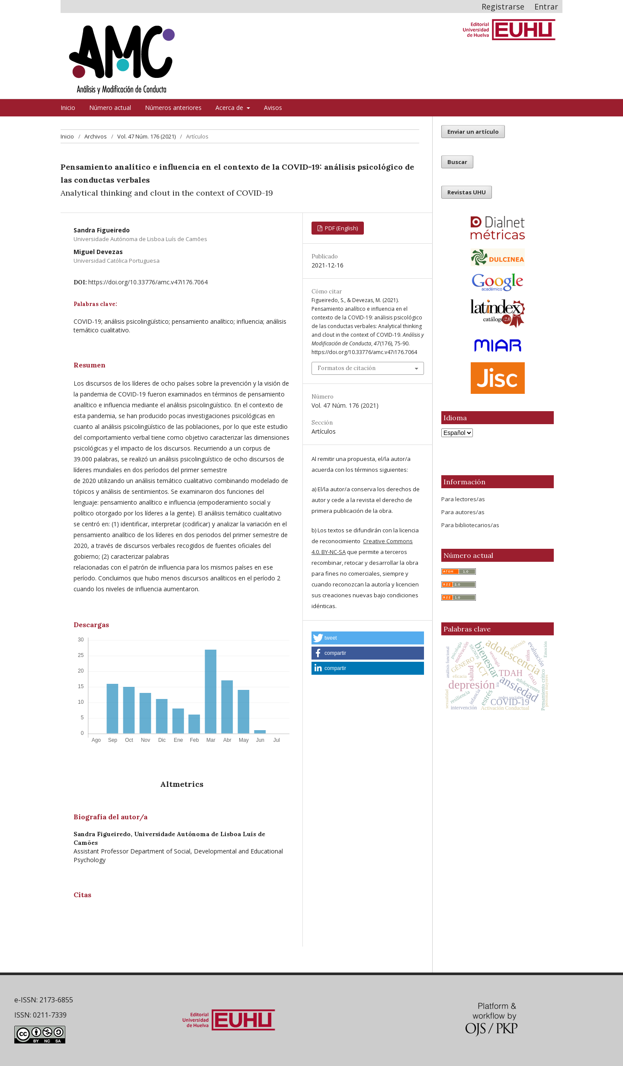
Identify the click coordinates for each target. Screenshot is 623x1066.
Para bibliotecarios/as (470, 525)
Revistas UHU (466, 192)
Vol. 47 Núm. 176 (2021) (146, 136)
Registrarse (503, 6)
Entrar (546, 6)
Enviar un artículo (473, 131)
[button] (368, 637)
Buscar (457, 162)
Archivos (95, 136)
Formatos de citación (347, 368)
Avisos (273, 107)
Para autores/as (463, 512)
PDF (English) (341, 228)
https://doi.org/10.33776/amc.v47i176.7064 (148, 282)
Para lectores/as (463, 499)
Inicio (68, 107)
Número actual (110, 107)
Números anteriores (173, 107)
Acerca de (230, 107)
